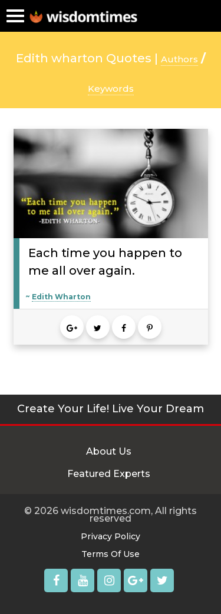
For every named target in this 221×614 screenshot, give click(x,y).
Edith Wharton (61, 296)
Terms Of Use (110, 554)
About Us (108, 451)
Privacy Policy (110, 536)
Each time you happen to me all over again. (105, 262)
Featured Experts (108, 473)
